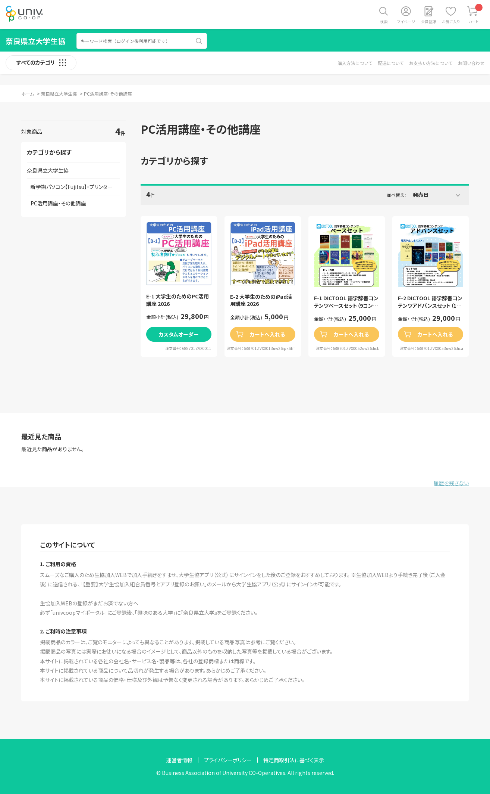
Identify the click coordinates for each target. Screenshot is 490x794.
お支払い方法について (430, 63)
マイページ (406, 21)
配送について (390, 63)
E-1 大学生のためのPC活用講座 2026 (177, 300)
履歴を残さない (451, 483)
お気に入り (451, 21)
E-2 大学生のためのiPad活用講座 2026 (261, 300)
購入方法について (354, 63)
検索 (383, 21)
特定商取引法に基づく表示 (293, 760)
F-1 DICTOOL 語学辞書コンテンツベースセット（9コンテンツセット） (346, 302)
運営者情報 (179, 760)
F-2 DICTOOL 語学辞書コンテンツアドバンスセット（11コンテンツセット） (430, 302)
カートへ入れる (267, 334)
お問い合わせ (471, 63)
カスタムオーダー (179, 334)
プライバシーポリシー (228, 760)
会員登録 (428, 21)
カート (475, 14)
